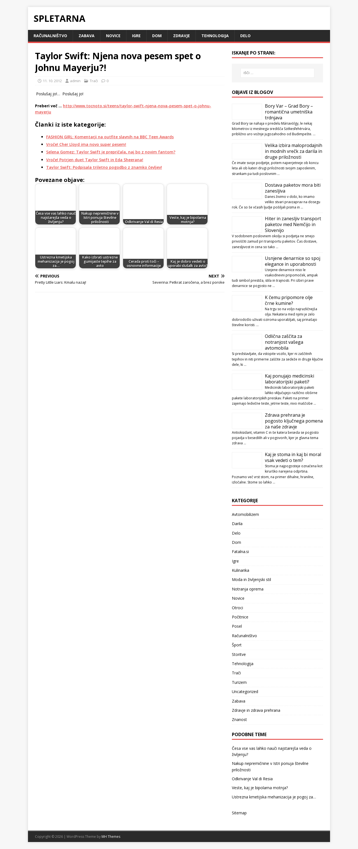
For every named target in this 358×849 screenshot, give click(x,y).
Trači (94, 80)
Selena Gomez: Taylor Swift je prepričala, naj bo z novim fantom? (110, 152)
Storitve (239, 654)
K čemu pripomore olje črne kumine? (289, 300)
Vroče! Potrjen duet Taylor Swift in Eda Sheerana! (94, 159)
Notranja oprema (247, 589)
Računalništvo (50, 35)
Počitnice (240, 617)
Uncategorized (245, 691)
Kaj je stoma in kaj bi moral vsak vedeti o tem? (293, 457)
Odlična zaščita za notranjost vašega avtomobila (284, 342)
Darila (237, 523)
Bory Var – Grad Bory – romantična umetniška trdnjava (289, 112)
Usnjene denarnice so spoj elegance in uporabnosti (292, 261)
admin (75, 80)
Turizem (239, 682)
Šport (237, 645)
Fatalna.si (240, 551)
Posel (237, 626)
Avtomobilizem (245, 514)
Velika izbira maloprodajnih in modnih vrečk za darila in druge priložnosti (293, 151)
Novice (113, 35)
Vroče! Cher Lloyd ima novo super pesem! (86, 144)
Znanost (239, 719)
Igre (136, 35)
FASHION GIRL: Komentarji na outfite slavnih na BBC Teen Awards (110, 136)
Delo (245, 35)
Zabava (87, 35)
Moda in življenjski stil (251, 579)
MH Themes (111, 836)
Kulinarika (240, 570)
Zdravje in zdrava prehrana (256, 710)
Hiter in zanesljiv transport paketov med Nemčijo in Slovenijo (293, 224)
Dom (157, 35)
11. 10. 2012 (52, 80)
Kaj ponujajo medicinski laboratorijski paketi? (289, 379)
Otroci (237, 607)
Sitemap (239, 812)
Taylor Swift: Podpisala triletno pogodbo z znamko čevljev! (104, 167)
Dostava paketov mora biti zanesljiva (293, 188)
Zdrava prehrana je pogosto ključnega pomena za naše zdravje (294, 421)
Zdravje (181, 35)
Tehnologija (215, 35)
